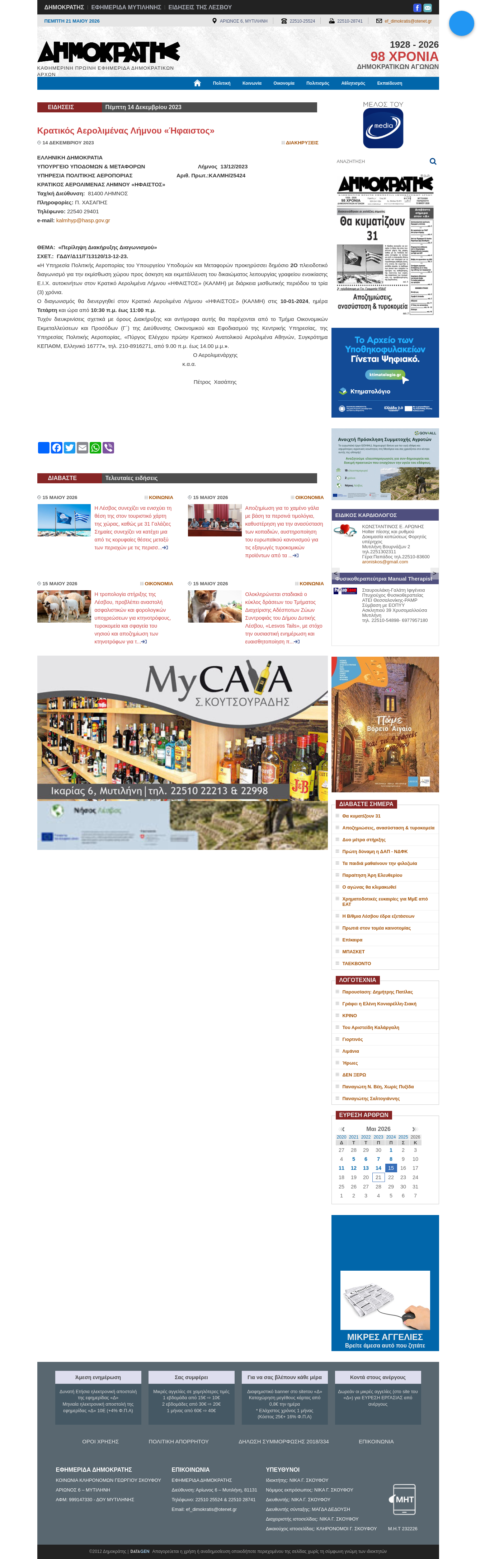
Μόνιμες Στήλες (58, 95)
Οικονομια (310, 497)
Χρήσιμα (185, 95)
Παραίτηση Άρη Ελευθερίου (372, 875)
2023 (378, 1137)
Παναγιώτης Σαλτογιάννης (371, 1098)
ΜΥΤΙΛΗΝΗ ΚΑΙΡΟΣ (385, 1244)
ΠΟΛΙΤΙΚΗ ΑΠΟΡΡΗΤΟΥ (179, 1441)
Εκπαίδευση (389, 83)
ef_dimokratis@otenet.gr (408, 21)
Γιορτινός (353, 1039)
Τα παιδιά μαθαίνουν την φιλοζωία (380, 863)
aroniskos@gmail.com (385, 561)
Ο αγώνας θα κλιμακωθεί (369, 887)
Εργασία (94, 95)
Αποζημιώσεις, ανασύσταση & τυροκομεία (389, 827)
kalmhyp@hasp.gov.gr (83, 220)
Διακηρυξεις (302, 142)
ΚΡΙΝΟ (350, 1015)
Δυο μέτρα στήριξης (364, 839)
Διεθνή (213, 95)
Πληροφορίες (245, 95)
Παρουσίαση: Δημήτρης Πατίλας (378, 992)
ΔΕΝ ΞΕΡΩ (354, 1075)
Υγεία (159, 95)
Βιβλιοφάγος (129, 95)
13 (366, 1168)
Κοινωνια (161, 497)
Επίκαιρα (353, 940)
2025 (403, 1137)
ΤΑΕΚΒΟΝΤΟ (357, 963)
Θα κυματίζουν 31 (362, 816)
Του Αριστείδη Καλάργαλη (371, 1027)
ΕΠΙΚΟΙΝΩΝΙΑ (376, 1441)
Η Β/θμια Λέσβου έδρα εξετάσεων (379, 916)
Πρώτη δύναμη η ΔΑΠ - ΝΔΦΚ (375, 851)
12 (354, 1168)
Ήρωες (350, 1063)
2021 (354, 1137)
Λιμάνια (351, 1051)
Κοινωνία (252, 83)
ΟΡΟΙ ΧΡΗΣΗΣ (100, 1441)
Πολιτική (222, 83)
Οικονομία (284, 83)
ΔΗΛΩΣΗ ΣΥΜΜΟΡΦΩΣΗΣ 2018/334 (284, 1441)
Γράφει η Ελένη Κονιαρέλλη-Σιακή (379, 1003)
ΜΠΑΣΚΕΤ (354, 951)
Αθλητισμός (353, 83)
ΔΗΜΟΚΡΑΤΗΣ (64, 7)
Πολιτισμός (317, 83)
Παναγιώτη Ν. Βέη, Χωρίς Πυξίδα (378, 1086)
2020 (342, 1137)
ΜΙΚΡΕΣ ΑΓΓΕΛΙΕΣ (385, 1335)
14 (378, 1168)
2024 (391, 1137)
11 (341, 1168)
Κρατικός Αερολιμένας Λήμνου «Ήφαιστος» (126, 130)
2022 (366, 1137)
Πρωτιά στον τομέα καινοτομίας (377, 928)
